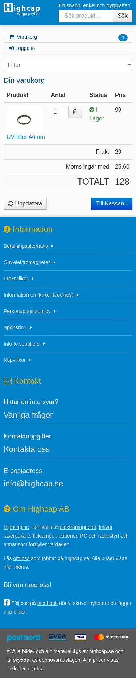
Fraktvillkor (16, 278)
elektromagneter (78, 527)
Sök (123, 16)
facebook (47, 603)
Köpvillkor (15, 360)
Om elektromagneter (27, 262)
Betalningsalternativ (26, 246)
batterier (68, 536)
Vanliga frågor (28, 414)
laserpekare (17, 536)
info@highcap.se (33, 483)
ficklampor (44, 536)
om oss (21, 558)
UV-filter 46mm (26, 137)
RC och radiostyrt (99, 536)
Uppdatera (25, 203)
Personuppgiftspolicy (27, 311)
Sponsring (15, 327)
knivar (105, 527)
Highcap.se (16, 527)
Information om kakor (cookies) (38, 295)
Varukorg (68, 37)
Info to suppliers (22, 344)
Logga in (21, 48)
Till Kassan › (112, 203)
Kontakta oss (27, 449)
